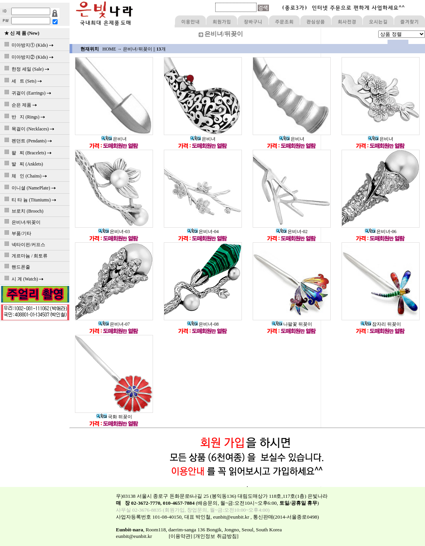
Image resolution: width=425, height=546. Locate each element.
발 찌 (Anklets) (22, 164)
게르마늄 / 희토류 (25, 256)
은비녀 (114, 139)
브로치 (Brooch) (22, 211)
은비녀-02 (292, 231)
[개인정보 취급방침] (216, 536)
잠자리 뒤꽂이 (380, 324)
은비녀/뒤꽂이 (21, 222)
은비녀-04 (203, 231)
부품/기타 (16, 233)
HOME (109, 49)
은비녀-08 (203, 324)
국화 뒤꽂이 (114, 416)
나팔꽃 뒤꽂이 (292, 324)
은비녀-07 (114, 324)
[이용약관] (180, 536)
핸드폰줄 (16, 267)
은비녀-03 (114, 231)
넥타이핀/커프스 (23, 244)
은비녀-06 (380, 231)
